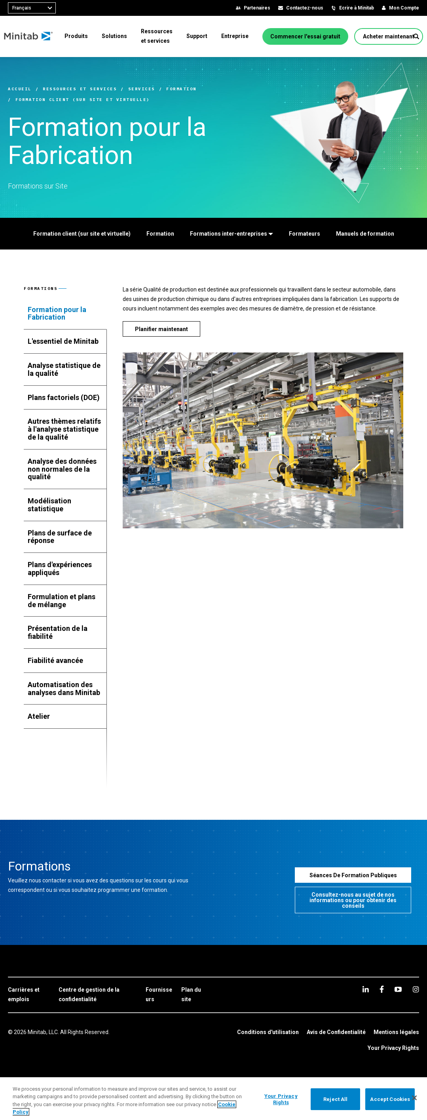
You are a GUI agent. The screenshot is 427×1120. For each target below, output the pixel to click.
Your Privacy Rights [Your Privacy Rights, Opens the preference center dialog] (281, 1099)
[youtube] (398, 989)
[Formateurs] (304, 233)
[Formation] (160, 233)
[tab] (65, 313)
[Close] (414, 1098)
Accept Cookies (390, 1099)
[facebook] (382, 989)
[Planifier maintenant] (161, 329)
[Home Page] (32, 36)
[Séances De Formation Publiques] (353, 875)
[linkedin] (365, 989)
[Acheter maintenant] (392, 36)
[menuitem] (80, 36)
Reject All (335, 1099)
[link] (29, 994)
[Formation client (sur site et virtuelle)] (82, 233)
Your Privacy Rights (393, 1048)
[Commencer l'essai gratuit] (309, 36)
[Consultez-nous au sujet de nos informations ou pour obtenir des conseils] (353, 900)
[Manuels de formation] (365, 233)
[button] (416, 36)
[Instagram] (415, 989)
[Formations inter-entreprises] (231, 233)
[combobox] (32, 7)
